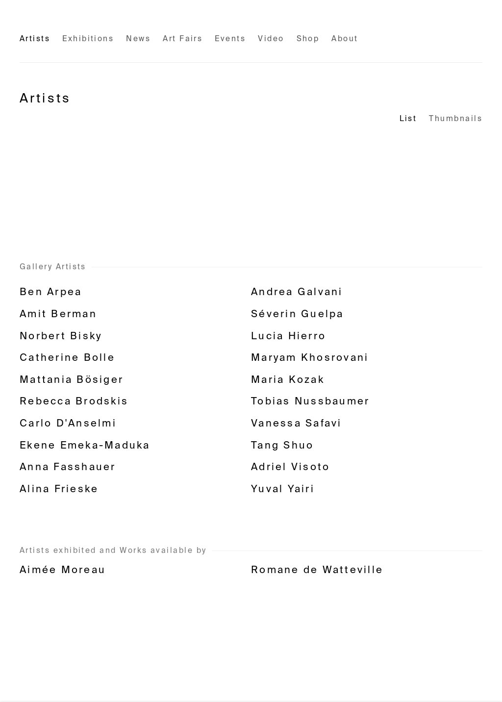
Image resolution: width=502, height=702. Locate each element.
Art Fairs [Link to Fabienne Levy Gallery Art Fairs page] (182, 39)
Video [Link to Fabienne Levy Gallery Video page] (271, 39)
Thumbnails (455, 119)
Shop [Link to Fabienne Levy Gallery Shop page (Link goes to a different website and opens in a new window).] (308, 39)
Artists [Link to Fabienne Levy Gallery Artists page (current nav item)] (35, 39)
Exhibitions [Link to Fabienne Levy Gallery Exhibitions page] (88, 39)
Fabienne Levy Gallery (83, 22)
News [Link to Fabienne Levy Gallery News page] (138, 39)
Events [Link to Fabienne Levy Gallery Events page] (230, 39)
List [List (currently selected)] (408, 119)
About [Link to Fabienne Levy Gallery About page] (344, 39)
